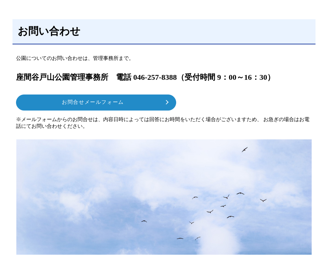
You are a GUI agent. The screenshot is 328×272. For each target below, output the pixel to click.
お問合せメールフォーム (93, 102)
